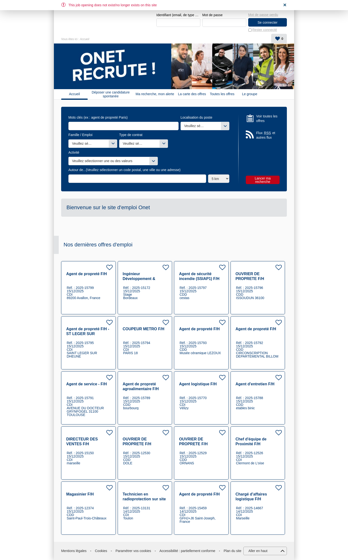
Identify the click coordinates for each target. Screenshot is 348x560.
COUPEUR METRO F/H (143, 329)
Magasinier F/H (80, 494)
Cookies (101, 551)
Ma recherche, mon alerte (155, 94)
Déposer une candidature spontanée (111, 94)
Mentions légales (74, 551)
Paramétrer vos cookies (133, 551)
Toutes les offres (222, 94)
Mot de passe (212, 15)
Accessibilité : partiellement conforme (187, 551)
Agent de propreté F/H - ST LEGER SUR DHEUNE (87, 334)
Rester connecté (264, 30)
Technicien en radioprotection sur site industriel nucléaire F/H (144, 499)
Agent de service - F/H (86, 384)
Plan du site (232, 551)
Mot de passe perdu (263, 15)
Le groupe (249, 94)
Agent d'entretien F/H (255, 384)
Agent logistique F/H (198, 384)
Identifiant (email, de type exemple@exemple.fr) (178, 15)
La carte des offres (192, 94)
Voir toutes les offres (266, 118)
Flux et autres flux (265, 135)
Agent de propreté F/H (86, 274)
